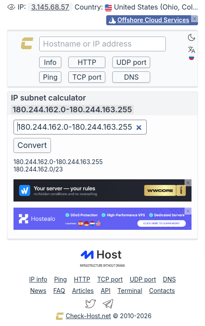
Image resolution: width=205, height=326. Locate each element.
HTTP (82, 279)
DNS (169, 279)
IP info (38, 279)
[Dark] (191, 37)
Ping (60, 279)
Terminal (130, 290)
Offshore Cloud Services (153, 20)
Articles (83, 290)
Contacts (162, 290)
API (105, 290)
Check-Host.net (83, 316)
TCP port (110, 279)
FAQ (59, 290)
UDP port (143, 279)
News (38, 290)
